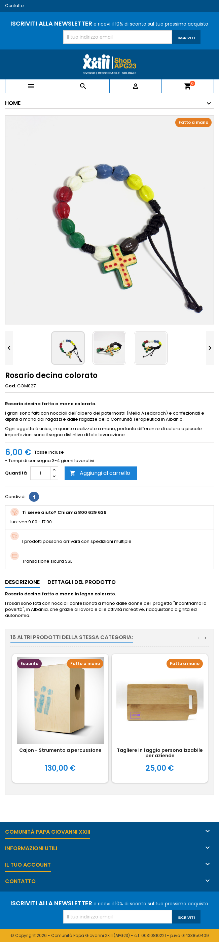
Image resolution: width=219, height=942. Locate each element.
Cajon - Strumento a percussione (60, 750)
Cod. (10, 386)
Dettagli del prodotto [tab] (81, 582)
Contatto (14, 5)
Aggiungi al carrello (100, 473)
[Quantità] (40, 473)
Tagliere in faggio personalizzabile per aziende (160, 753)
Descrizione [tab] (22, 582)
